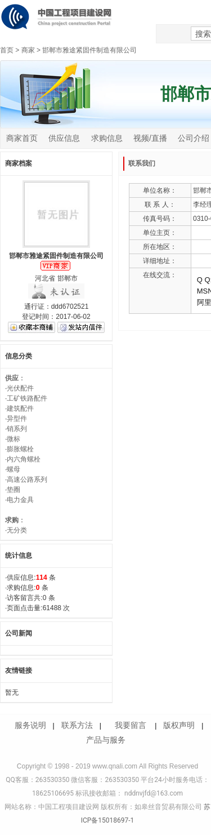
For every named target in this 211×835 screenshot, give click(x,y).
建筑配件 (20, 408)
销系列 (17, 429)
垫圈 (13, 490)
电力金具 (20, 500)
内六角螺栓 (24, 459)
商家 (28, 50)
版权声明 (179, 725)
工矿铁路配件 (27, 398)
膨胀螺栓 (20, 449)
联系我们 (141, 163)
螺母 (13, 469)
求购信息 (107, 138)
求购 (12, 520)
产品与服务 (105, 739)
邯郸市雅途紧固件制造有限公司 (89, 50)
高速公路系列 (27, 479)
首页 (7, 50)
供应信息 (64, 138)
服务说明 (30, 725)
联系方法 (77, 725)
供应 (12, 378)
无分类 (17, 530)
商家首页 (22, 138)
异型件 (17, 419)
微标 (13, 439)
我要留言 (130, 725)
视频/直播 (150, 138)
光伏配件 (20, 388)
